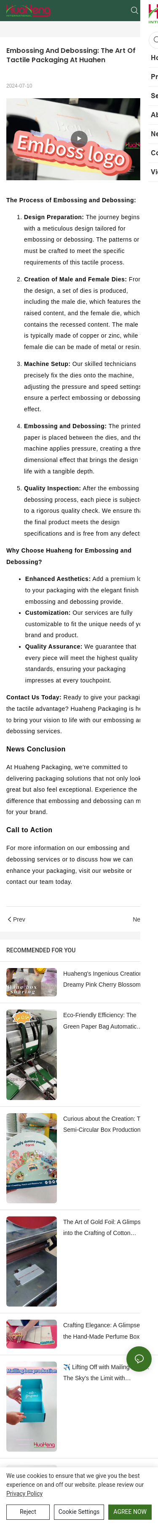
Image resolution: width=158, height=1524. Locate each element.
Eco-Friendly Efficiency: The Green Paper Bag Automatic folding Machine (100, 1022)
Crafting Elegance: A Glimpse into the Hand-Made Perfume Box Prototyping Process (107, 1332)
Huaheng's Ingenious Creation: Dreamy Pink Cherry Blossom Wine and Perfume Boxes (103, 980)
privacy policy (24, 1493)
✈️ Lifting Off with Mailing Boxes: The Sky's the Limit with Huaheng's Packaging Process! (106, 1374)
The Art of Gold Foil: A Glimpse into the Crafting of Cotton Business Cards (103, 1229)
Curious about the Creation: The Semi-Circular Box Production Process (105, 1125)
